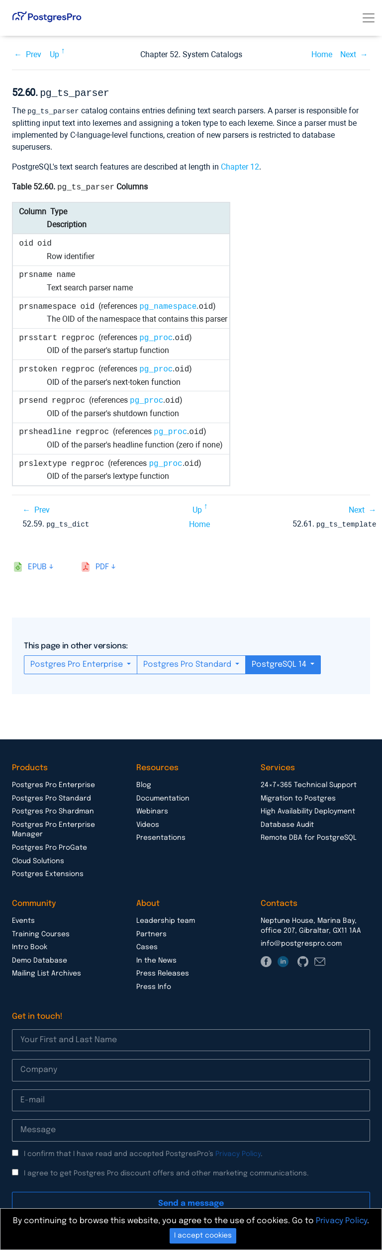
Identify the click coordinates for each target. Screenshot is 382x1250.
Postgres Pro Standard (188, 662)
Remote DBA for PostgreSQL (309, 835)
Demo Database (39, 958)
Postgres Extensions (48, 872)
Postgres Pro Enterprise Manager (53, 827)
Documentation (163, 796)
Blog (143, 783)
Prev (33, 54)
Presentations (161, 835)
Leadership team (165, 918)
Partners (151, 932)
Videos (147, 822)
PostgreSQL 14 (280, 662)
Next (348, 54)
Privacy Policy (238, 1152)
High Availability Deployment (308, 809)
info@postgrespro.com (301, 941)
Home (321, 54)
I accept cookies (203, 1235)
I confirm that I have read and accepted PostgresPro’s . (143, 1152)
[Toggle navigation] (368, 17)
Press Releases (162, 971)
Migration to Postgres (298, 796)
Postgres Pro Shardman (53, 809)
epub (37, 565)
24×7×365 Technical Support (309, 783)
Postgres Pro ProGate (49, 845)
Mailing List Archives (46, 971)
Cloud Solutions (38, 859)
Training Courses (41, 932)
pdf (102, 565)
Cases (147, 945)
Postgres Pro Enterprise (77, 662)
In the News (156, 958)
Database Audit (287, 822)
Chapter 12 (240, 165)
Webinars (152, 809)
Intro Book (29, 945)
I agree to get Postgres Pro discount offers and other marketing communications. (166, 1171)
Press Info (153, 985)
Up (54, 54)
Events (23, 918)
